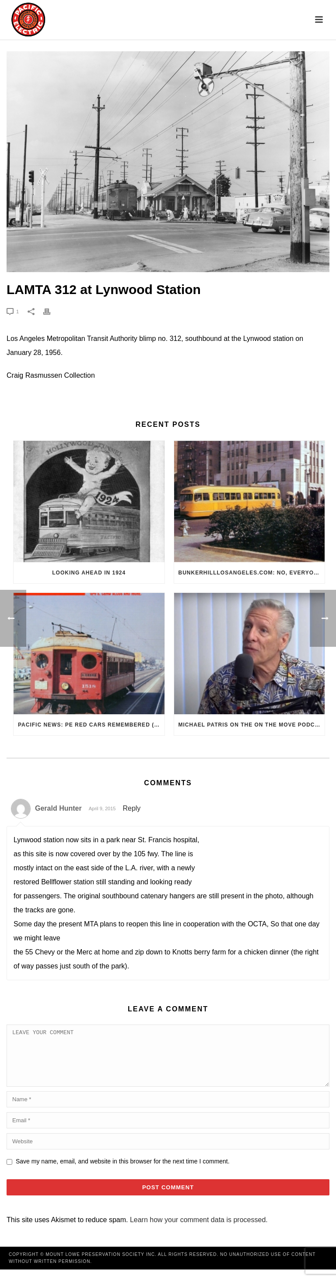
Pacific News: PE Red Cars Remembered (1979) (91, 725)
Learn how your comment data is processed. (199, 1230)
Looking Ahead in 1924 (89, 573)
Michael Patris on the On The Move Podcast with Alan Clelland (251, 725)
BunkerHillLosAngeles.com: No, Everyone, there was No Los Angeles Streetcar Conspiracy (251, 573)
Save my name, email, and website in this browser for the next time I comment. (123, 1171)
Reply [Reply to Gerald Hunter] (131, 808)
